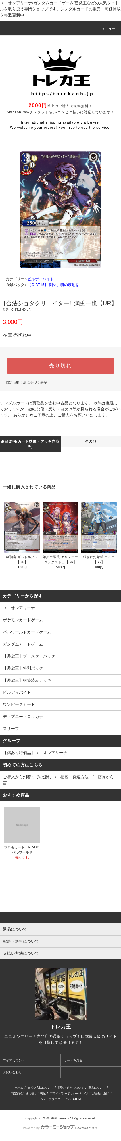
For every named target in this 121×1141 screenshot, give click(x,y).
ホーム (19, 1087)
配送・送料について (71, 1087)
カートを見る (73, 1060)
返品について (96, 1087)
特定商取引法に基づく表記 (26, 383)
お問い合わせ (12, 1072)
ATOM (77, 1099)
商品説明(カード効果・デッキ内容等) (30, 444)
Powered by (60, 1128)
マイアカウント (14, 1060)
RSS (68, 1099)
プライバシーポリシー (64, 1093)
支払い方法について (40, 1087)
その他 (91, 441)
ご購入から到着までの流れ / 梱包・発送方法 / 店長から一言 (60, 780)
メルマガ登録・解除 (96, 1093)
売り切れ (60, 365)
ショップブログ (50, 1099)
